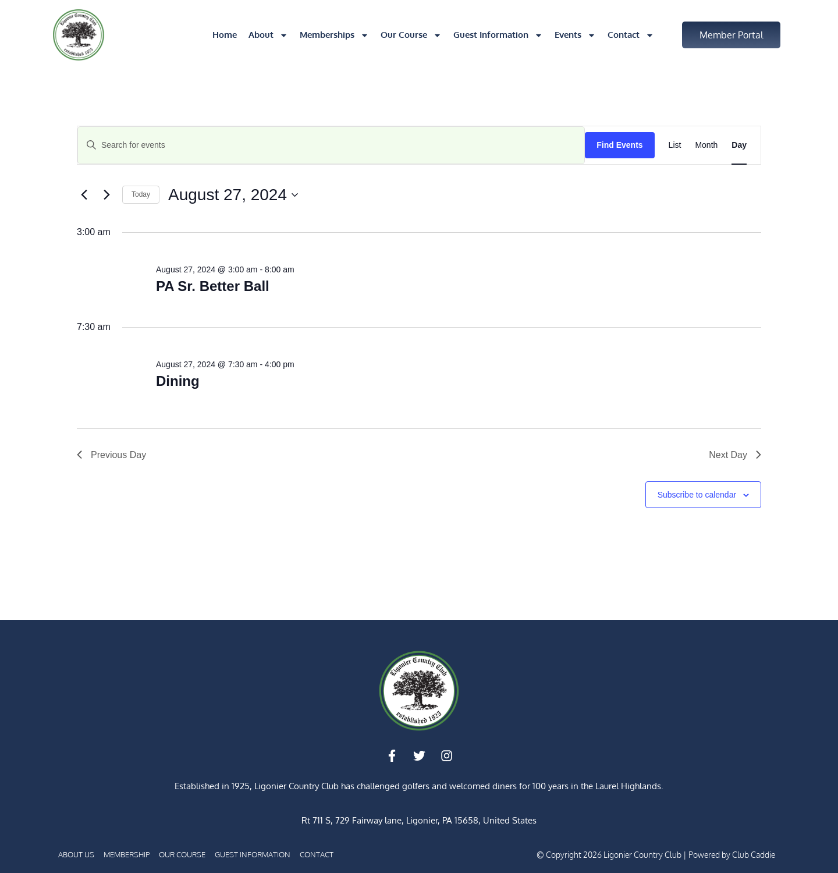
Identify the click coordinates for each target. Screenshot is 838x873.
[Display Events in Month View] (706, 145)
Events (575, 35)
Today (141, 194)
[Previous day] (84, 195)
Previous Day (111, 455)
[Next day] (106, 195)
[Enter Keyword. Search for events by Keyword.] (331, 145)
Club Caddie (753, 855)
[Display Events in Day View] (739, 145)
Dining (178, 381)
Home (224, 34)
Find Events (619, 145)
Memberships (334, 35)
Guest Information (498, 35)
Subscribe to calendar (697, 494)
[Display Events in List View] (675, 145)
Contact (631, 35)
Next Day (735, 455)
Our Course (411, 35)
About (268, 35)
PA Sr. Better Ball (212, 286)
